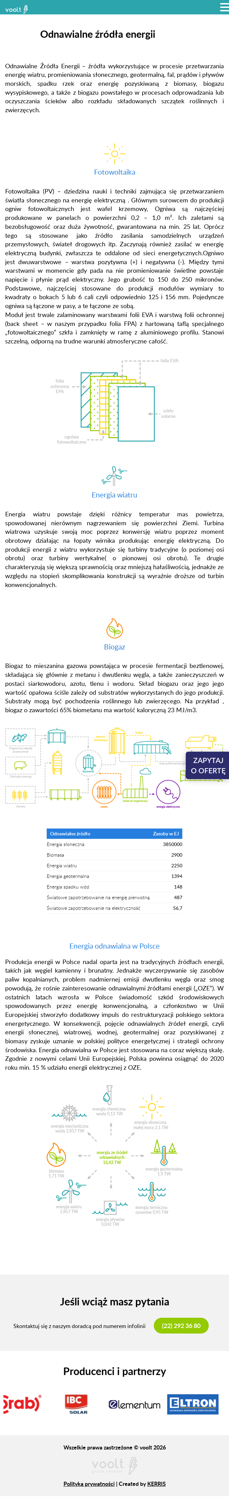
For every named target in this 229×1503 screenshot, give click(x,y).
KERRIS (156, 1484)
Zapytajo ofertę (208, 765)
